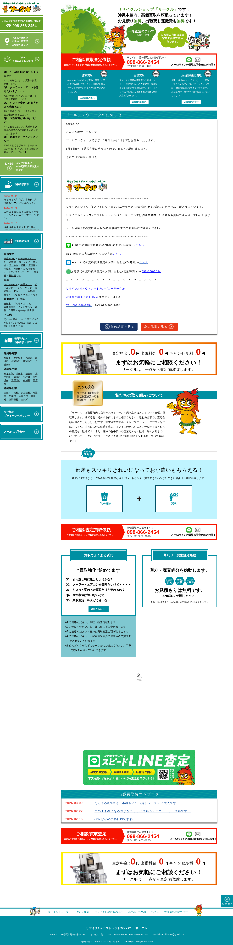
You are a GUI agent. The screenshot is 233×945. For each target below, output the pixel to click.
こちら (117, 253)
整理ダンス (26, 284)
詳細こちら (98, 609)
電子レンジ (24, 262)
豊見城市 (18, 358)
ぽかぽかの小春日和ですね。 (20, 226)
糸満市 (29, 358)
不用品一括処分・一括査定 (143, 912)
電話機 (31, 265)
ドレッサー (19, 291)
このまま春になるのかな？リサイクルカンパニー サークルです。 (21, 214)
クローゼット (10, 284)
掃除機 (12, 275)
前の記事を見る (119, 326)
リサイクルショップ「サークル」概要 (67, 912)
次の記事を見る (159, 326)
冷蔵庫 (7, 268)
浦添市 (17, 377)
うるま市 (8, 373)
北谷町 (26, 377)
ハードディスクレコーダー (17, 272)
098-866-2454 (24, 25)
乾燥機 (17, 268)
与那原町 (15, 361)
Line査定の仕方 (191, 102)
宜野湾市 (15, 380)
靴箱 (6, 294)
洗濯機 (12, 262)
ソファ (28, 288)
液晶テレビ (9, 258)
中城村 (26, 380)
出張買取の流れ (139, 102)
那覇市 (7, 358)
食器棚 (31, 291)
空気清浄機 (29, 268)
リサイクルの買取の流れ (108, 912)
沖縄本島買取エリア (176, 912)
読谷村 (29, 373)
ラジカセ (13, 265)
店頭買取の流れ (87, 98)
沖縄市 (19, 373)
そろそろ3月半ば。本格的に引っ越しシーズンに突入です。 (137, 803)
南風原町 (27, 361)
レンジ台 (15, 294)
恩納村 (12, 396)
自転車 (7, 303)
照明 (23, 265)
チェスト (27, 294)
